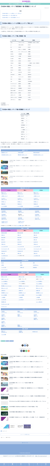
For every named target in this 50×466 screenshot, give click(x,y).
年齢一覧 (3, 235)
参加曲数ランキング (5, 292)
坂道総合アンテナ (4, 152)
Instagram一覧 (4, 251)
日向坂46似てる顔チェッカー (38, 154)
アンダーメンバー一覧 (5, 304)
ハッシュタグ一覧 (4, 246)
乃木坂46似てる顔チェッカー (6, 154)
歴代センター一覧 (4, 288)
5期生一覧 (3, 253)
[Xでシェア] (23, 345)
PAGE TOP (25, 442)
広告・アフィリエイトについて (41, 456)
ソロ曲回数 (3, 297)
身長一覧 (3, 239)
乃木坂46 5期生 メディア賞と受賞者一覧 (9, 15)
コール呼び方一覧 (4, 255)
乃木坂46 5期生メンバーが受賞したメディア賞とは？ (12, 13)
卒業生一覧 (3, 244)
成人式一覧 (3, 257)
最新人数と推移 (4, 232)
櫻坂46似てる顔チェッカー (23, 154)
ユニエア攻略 (3, 334)
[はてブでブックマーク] (25, 345)
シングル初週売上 (4, 281)
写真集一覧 (3, 203)
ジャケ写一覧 (3, 299)
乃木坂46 (11, 340)
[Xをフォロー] (24, 351)
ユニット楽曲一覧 (39, 301)
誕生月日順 (3, 237)
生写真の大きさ (35, 331)
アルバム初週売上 (4, 283)
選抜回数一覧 (3, 301)
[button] (27, 345)
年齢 (21, 262)
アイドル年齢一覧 (19, 225)
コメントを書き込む (25, 434)
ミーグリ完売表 (4, 206)
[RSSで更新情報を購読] (29, 351)
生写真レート (3, 201)
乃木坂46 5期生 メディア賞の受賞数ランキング (11, 17)
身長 (34, 262)
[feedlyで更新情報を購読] (26, 351)
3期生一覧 (19, 253)
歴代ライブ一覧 (4, 276)
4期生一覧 (35, 253)
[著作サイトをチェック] (21, 351)
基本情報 (3, 340)
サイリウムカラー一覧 (5, 248)
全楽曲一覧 (3, 290)
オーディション (4, 306)
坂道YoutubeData (36, 152)
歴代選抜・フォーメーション (6, 285)
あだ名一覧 (3, 241)
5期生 (7, 340)
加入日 (2, 262)
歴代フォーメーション (40, 285)
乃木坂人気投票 (21, 152)
